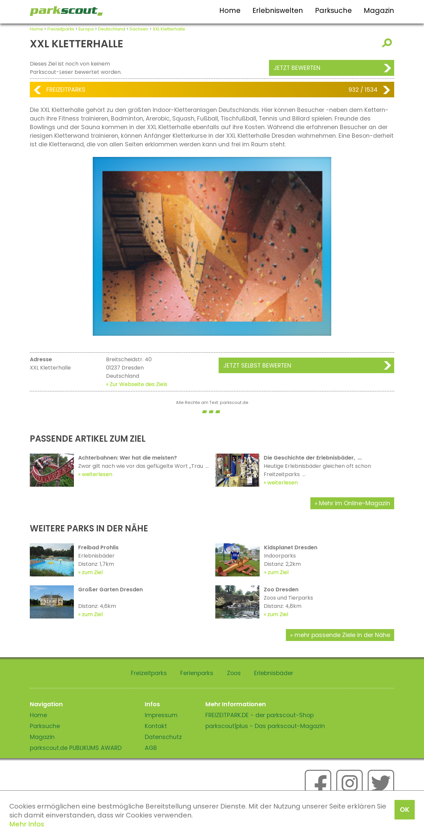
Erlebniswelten (277, 10)
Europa (86, 29)
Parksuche (333, 10)
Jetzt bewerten (297, 68)
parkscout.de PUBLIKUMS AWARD (76, 748)
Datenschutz (163, 737)
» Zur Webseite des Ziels (136, 384)
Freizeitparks (60, 29)
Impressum (161, 715)
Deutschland (111, 29)
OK (404, 809)
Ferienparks (196, 673)
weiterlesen (97, 474)
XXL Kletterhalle (169, 29)
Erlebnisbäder (273, 673)
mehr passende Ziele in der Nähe (342, 635)
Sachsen (139, 29)
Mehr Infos (26, 824)
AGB (151, 748)
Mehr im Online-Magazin (354, 503)
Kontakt (156, 726)
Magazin (379, 10)
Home (229, 10)
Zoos (234, 673)
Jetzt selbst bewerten (257, 366)
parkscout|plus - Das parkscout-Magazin (265, 726)
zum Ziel (92, 572)
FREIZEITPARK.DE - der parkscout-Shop (259, 715)
